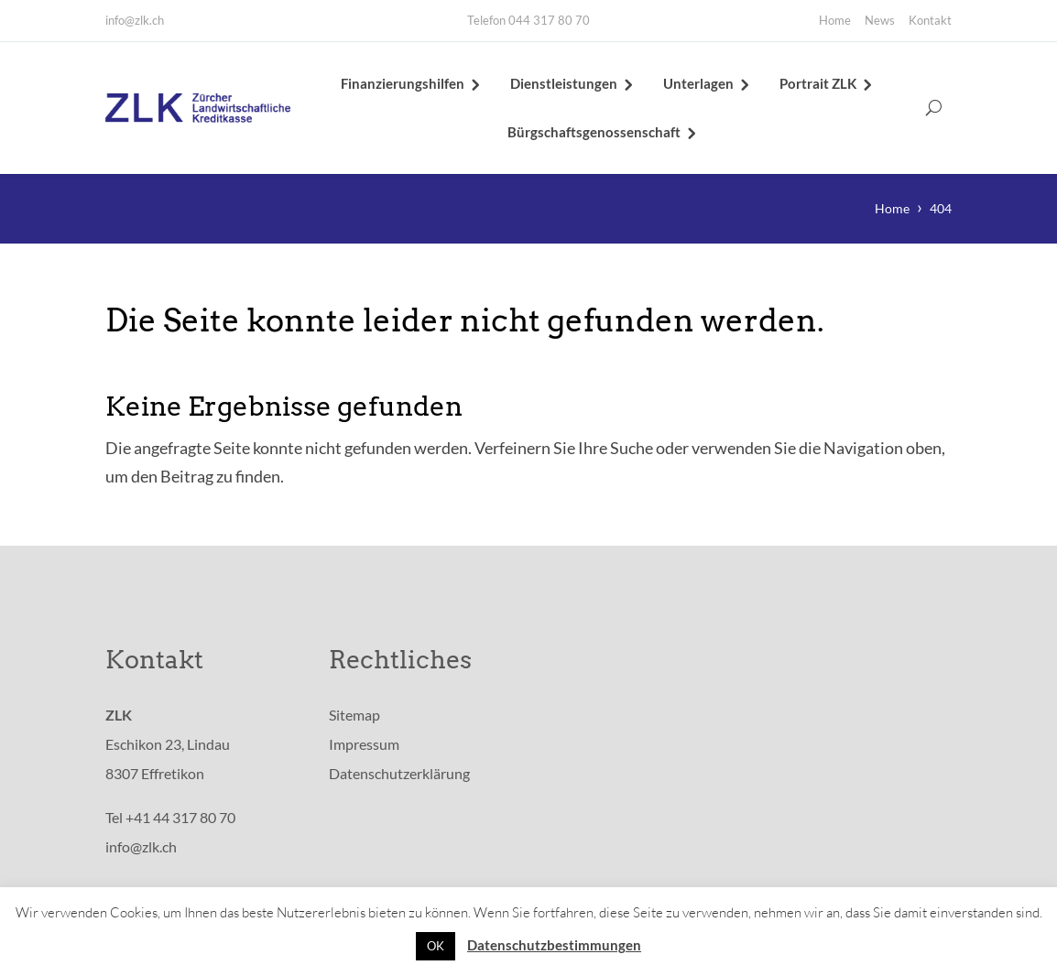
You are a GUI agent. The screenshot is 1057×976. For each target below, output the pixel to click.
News (880, 20)
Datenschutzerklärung (399, 775)
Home (835, 20)
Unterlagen (698, 84)
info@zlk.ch (134, 20)
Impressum (364, 745)
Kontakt (930, 20)
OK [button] (435, 945)
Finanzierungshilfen (402, 84)
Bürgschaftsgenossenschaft (594, 133)
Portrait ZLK (817, 84)
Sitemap (354, 716)
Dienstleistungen (563, 84)
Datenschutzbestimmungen (554, 945)
